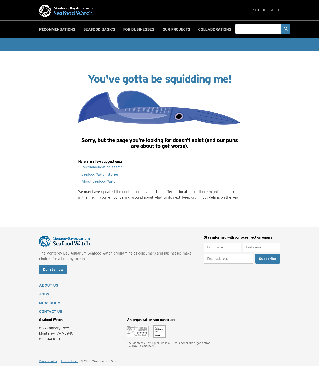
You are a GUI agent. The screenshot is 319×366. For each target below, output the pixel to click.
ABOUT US (48, 285)
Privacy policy (48, 361)
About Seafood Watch (99, 181)
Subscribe (267, 259)
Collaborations (214, 29)
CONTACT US (50, 311)
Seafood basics (99, 29)
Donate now (53, 269)
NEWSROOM (50, 303)
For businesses (138, 29)
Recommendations (57, 29)
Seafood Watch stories (100, 174)
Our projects (176, 29)
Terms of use (69, 361)
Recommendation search (102, 167)
